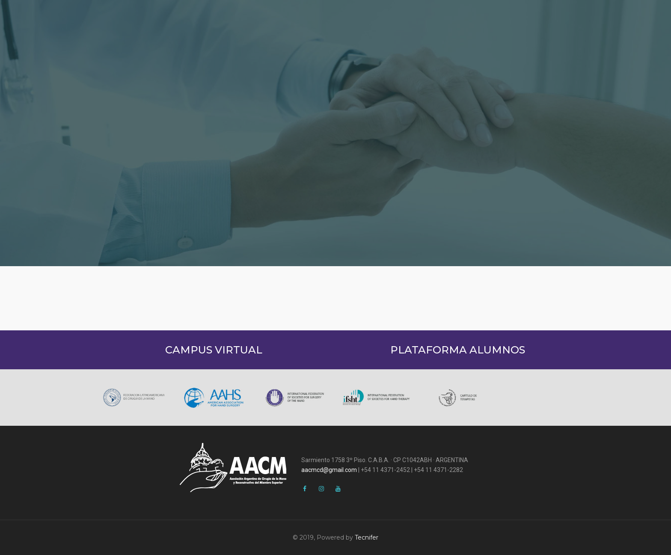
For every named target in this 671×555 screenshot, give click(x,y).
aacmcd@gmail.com (329, 469)
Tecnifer (366, 537)
